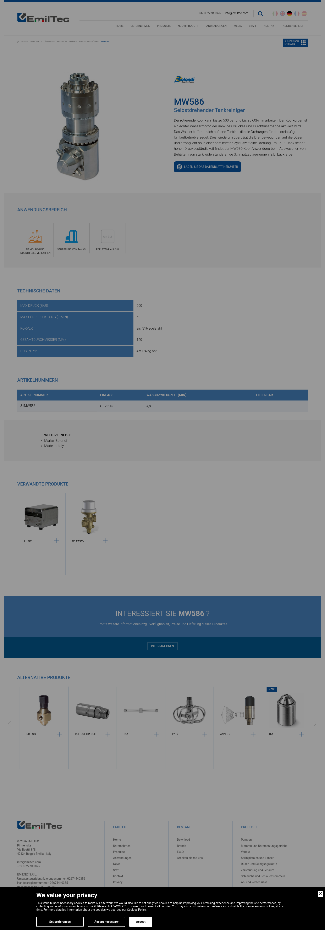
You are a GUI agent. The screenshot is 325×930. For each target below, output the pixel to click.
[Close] (320, 894)
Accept (140, 921)
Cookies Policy (136, 909)
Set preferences (60, 921)
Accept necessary (106, 921)
